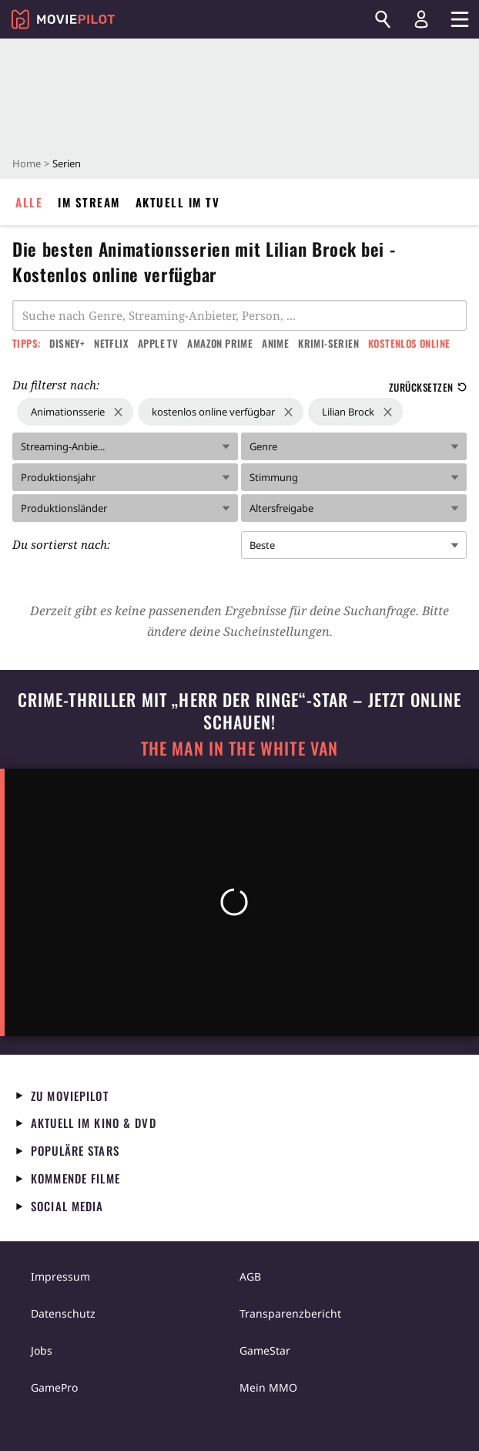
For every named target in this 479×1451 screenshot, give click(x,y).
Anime (275, 343)
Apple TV (158, 343)
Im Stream (89, 202)
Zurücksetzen (428, 387)
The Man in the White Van (239, 748)
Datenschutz (63, 1313)
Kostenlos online (409, 343)
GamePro (54, 1387)
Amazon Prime (220, 343)
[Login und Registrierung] (421, 19)
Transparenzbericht (290, 1313)
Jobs (41, 1350)
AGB (250, 1276)
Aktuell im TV (178, 202)
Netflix (111, 343)
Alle (28, 202)
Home (26, 163)
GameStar (265, 1350)
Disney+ (67, 343)
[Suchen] (382, 19)
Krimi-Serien (328, 343)
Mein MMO (268, 1387)
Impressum (60, 1276)
